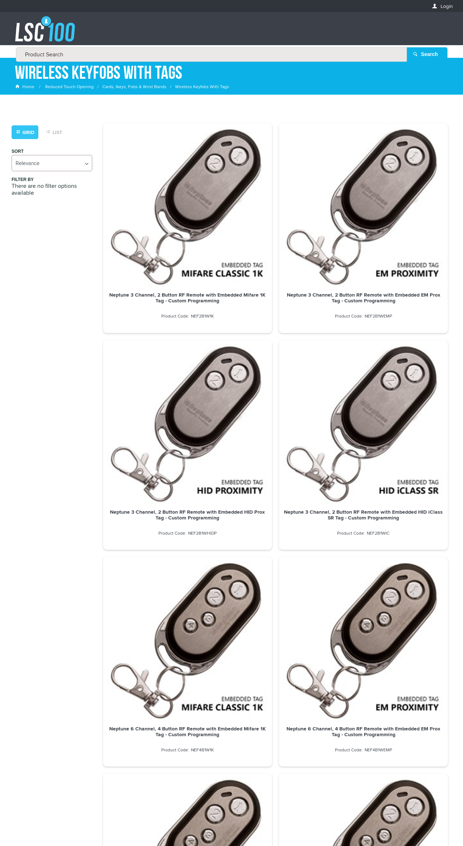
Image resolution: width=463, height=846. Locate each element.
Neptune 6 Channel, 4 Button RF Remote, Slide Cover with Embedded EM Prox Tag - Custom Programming (231, 478)
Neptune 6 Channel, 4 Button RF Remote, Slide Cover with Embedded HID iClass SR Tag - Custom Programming (407, 478)
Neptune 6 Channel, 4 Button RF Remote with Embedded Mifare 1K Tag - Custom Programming (143, 347)
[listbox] (52, 164)
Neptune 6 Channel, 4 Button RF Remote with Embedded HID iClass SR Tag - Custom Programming (407, 347)
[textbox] (229, 32)
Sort (18, 153)
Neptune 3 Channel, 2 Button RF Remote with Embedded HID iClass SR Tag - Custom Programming (407, 217)
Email (22, 685)
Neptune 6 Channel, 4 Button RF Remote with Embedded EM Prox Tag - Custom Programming (231, 347)
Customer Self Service (236, 825)
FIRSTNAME (28, 711)
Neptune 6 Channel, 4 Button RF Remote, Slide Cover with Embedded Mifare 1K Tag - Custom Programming (143, 478)
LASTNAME (27, 737)
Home (25, 88)
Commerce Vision (285, 825)
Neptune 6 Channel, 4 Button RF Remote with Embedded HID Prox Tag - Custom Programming (319, 347)
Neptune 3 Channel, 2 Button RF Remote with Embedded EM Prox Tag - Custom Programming (231, 217)
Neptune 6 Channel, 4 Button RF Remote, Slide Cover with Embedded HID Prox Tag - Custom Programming (319, 478)
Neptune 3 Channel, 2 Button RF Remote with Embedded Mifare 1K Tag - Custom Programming (144, 217)
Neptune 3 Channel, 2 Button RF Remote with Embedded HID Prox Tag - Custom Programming (319, 217)
